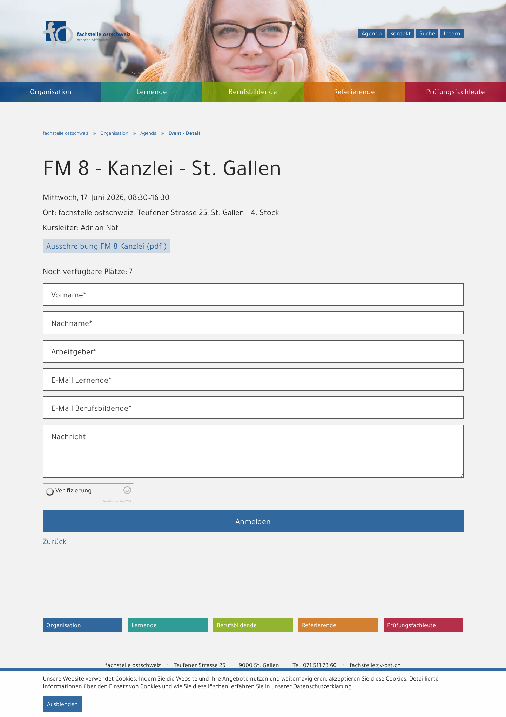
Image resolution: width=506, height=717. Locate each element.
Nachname (71, 325)
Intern (452, 34)
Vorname (68, 296)
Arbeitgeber (73, 353)
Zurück (55, 543)
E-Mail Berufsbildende (91, 410)
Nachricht (68, 438)
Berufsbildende (237, 626)
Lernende (144, 626)
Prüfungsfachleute (411, 626)
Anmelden (253, 523)
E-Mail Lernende (81, 381)
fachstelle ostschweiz (65, 133)
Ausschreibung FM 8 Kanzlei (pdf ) (106, 247)
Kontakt (400, 34)
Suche (427, 34)
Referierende (319, 626)
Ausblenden (62, 705)
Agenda (372, 34)
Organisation (114, 133)
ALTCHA (126, 501)
